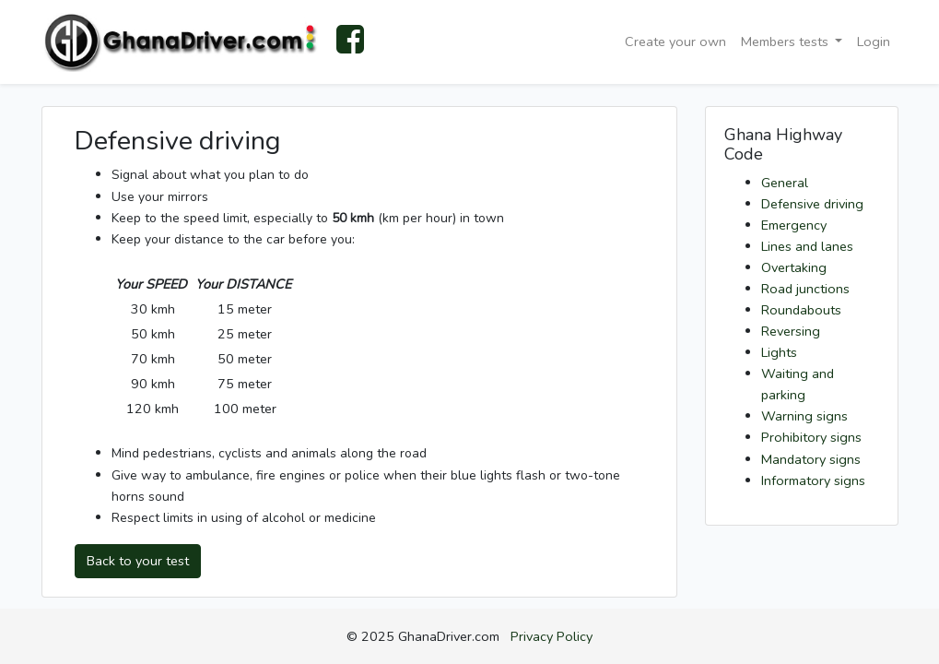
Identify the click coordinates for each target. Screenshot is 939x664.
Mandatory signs (811, 459)
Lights (779, 352)
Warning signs (804, 416)
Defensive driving (812, 204)
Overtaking (794, 267)
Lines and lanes (807, 246)
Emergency (794, 225)
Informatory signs (813, 480)
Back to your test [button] (138, 560)
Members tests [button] (786, 41)
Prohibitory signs (811, 437)
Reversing (790, 331)
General (784, 182)
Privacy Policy (552, 636)
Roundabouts (801, 310)
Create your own (675, 41)
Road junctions (805, 288)
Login (873, 41)
